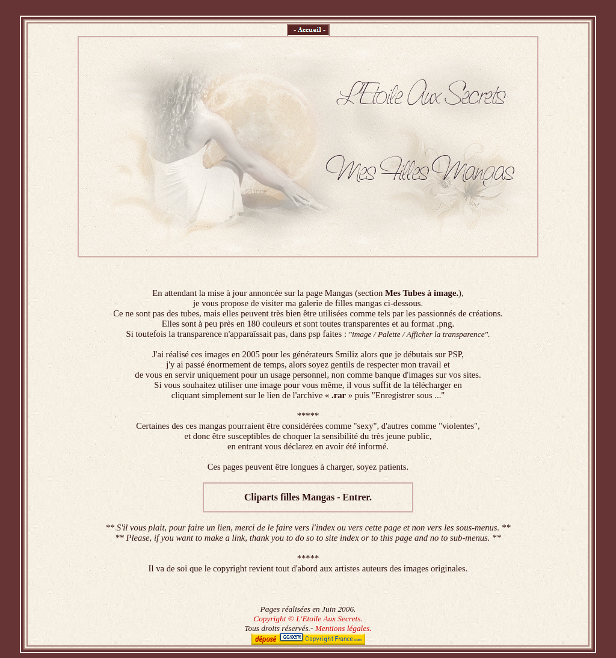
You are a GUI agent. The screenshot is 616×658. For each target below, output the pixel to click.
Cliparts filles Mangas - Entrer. (308, 497)
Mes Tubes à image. (421, 293)
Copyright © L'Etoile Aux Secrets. (307, 618)
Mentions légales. (343, 628)
